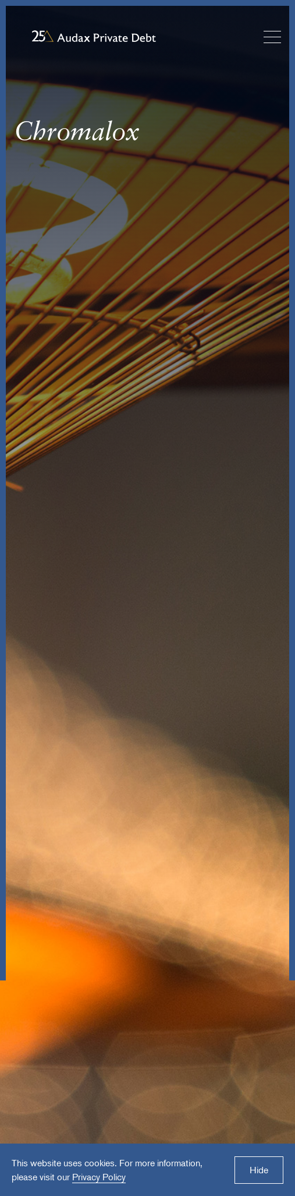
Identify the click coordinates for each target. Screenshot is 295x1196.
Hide (259, 1170)
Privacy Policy (99, 1177)
